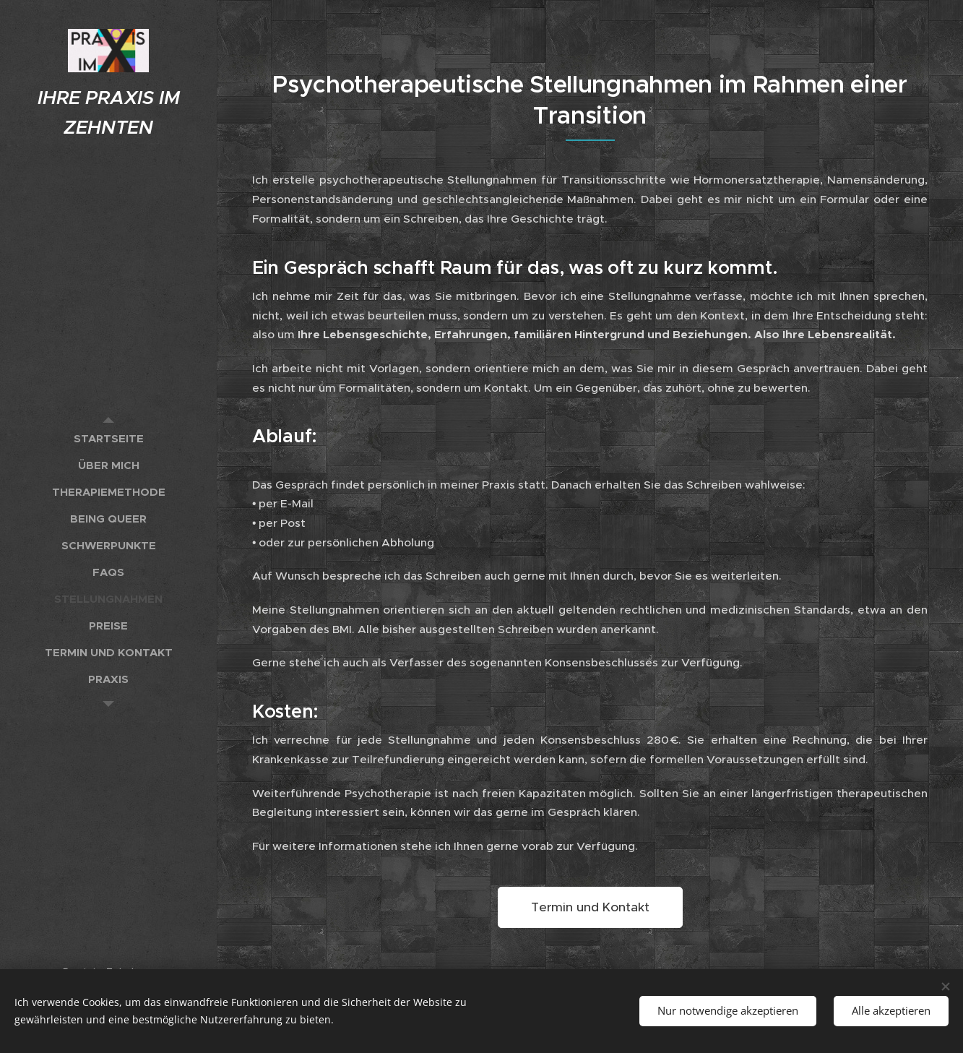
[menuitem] (108, 438)
